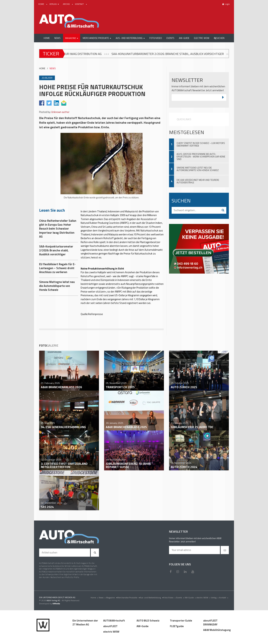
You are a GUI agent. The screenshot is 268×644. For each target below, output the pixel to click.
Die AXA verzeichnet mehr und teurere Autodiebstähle (198, 181)
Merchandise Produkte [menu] (128, 597)
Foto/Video (169, 597)
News (102, 597)
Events (180, 597)
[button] (71, 38)
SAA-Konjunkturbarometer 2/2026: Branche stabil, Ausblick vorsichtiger (181, 53)
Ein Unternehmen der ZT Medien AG (85, 622)
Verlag (215, 597)
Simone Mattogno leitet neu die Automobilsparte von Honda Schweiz (198, 169)
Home (95, 597)
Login (226, 4)
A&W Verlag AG (53, 600)
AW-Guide (190, 597)
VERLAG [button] (54, 4)
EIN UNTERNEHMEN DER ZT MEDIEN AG (57, 597)
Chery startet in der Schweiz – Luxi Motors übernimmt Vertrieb (201, 144)
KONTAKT (79, 4)
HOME (41, 4)
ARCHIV (66, 4)
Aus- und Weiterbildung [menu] (151, 597)
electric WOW (203, 597)
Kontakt (224, 597)
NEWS (53, 68)
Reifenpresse (95, 314)
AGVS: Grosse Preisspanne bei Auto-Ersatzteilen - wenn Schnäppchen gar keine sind (201, 156)
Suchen (219, 38)
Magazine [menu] (111, 597)
